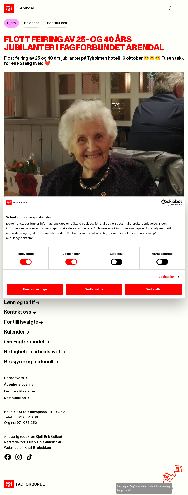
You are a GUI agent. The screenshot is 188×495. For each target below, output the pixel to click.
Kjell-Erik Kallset (49, 437)
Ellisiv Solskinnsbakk (44, 442)
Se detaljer (166, 276)
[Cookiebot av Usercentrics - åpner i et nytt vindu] (164, 202)
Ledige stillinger (19, 391)
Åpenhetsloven (18, 384)
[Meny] (180, 8)
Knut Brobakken (37, 448)
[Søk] (170, 8)
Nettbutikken (16, 398)
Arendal (27, 8)
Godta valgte (94, 289)
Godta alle (153, 289)
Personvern (15, 378)
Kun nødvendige (35, 289)
